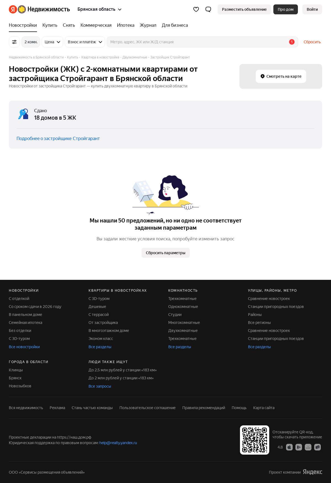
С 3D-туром (19, 338)
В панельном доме (25, 314)
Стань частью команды (92, 408)
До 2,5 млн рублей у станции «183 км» (123, 370)
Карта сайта (263, 408)
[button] (208, 9)
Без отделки (20, 330)
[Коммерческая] (96, 25)
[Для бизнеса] (173, 25)
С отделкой (19, 298)
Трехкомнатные (182, 298)
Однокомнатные (183, 306)
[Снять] (69, 25)
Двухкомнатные (183, 330)
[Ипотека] (125, 25)
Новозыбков (20, 386)
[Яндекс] (13, 9)
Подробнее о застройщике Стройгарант (58, 138)
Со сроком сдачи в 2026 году (35, 306)
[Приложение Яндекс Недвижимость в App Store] (289, 447)
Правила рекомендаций (203, 408)
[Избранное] (196, 9)
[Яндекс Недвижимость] (44, 9)
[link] (312, 9)
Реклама (57, 408)
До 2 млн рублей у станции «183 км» (121, 378)
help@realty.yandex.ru (118, 443)
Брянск (15, 378)
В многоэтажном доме (109, 330)
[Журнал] (148, 25)
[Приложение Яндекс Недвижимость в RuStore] (317, 447)
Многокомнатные (184, 322)
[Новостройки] (24, 25)
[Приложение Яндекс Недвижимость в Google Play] (298, 447)
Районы (255, 314)
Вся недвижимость (26, 408)
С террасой (99, 314)
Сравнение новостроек (269, 298)
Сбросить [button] (312, 42)
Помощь (239, 408)
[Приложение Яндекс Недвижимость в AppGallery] (308, 447)
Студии (174, 314)
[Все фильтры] (14, 41)
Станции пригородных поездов (276, 306)
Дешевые (97, 306)
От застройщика (103, 322)
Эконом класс (101, 338)
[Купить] (50, 25)
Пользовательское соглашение (147, 408)
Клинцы (16, 370)
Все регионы (259, 322)
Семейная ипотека (25, 322)
